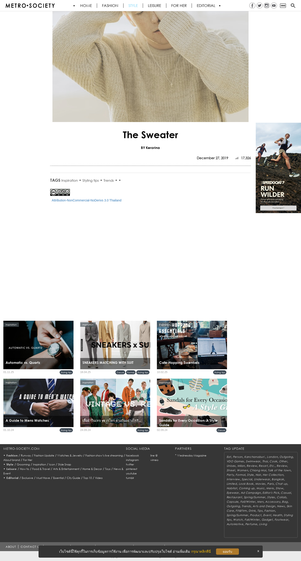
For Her (27, 460)
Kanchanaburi (254, 456)
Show (279, 488)
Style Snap (64, 464)
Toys (107, 469)
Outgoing (286, 456)
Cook (273, 461)
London (272, 456)
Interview (233, 479)
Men (260, 501)
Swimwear (253, 461)
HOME (86, 5)
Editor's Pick (270, 492)
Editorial (206, 5)
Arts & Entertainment (66, 469)
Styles (271, 497)
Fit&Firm (241, 510)
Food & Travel (41, 469)
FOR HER (179, 5)
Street (231, 470)
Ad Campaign (251, 492)
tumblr (130, 478)
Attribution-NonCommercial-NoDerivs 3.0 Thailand (86, 200)
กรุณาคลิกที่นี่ (201, 551)
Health (277, 515)
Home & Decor (92, 469)
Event (267, 515)
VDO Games (235, 461)
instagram (132, 460)
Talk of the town (279, 470)
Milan (241, 465)
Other (283, 461)
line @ (154, 455)
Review (252, 465)
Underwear (262, 479)
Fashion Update (44, 455)
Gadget (267, 519)
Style (133, 5)
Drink (252, 510)
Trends (109, 180)
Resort (263, 465)
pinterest (131, 469)
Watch (238, 519)
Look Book (246, 483)
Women (242, 470)
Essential (58, 478)
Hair (258, 474)
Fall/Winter (248, 501)
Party (230, 474)
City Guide (73, 478)
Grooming (23, 464)
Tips (259, 510)
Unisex (231, 465)
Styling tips (90, 180)
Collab (281, 497)
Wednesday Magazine (191, 455)
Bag (285, 501)
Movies (260, 483)
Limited (232, 483)
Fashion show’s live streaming (104, 455)
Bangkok (278, 479)
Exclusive (27, 478)
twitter (130, 464)
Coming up (247, 488)
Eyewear (233, 492)
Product (255, 515)
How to (24, 469)
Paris (270, 483)
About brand (11, 460)
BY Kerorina (150, 148)
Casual (120, 372)
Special (247, 479)
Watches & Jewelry (69, 455)
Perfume (251, 524)
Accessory (272, 501)
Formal (130, 372)
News (281, 506)
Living (263, 524)
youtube (131, 473)
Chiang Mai (258, 470)
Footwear (281, 519)
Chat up (281, 483)
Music (260, 488)
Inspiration (69, 180)
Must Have (43, 478)
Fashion (110, 5)
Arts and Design (264, 506)
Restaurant (234, 497)
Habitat (232, 488)
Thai (265, 461)
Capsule (232, 501)
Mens (270, 488)
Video (99, 478)
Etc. (272, 465)
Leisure (154, 5)
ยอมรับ (227, 551)
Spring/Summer (254, 497)
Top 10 (87, 478)
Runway (26, 455)
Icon (52, 464)
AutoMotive (235, 524)
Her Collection (273, 474)
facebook (132, 455)
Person (238, 456)
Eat (229, 456)
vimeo (154, 460)
